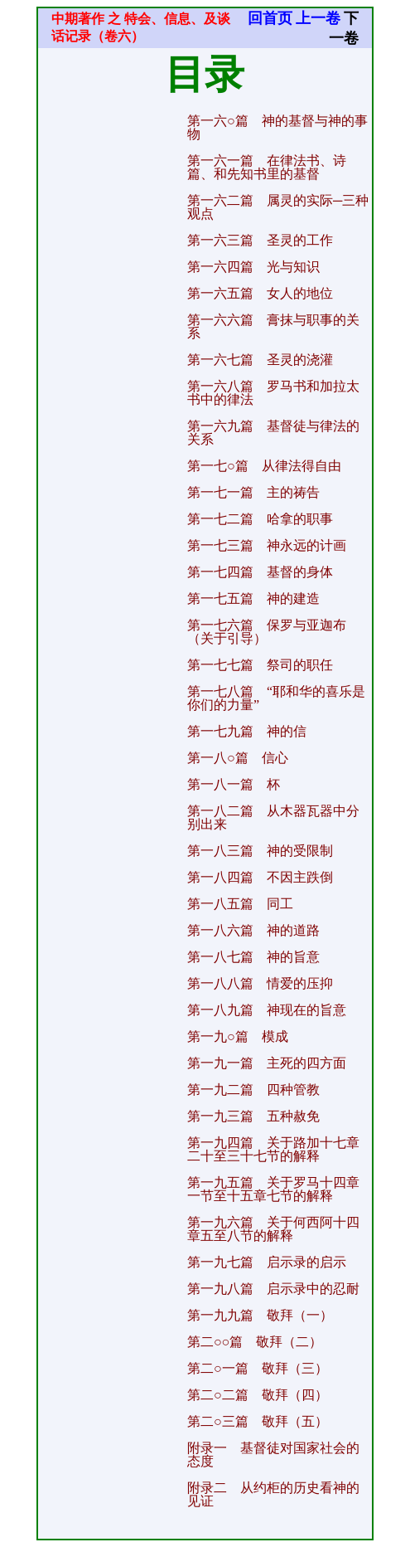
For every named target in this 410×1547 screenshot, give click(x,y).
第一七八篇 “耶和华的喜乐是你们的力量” (276, 698)
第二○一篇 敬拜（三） (257, 1368)
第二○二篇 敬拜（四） (257, 1395)
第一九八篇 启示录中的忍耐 (273, 1289)
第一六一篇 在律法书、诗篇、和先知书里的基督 (266, 167)
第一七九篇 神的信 (246, 731)
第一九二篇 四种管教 (253, 1089)
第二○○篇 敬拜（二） (254, 1342)
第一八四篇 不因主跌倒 (260, 877)
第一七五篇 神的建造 (253, 598)
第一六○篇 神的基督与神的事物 (277, 127)
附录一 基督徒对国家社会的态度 (273, 1454)
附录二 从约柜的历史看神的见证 (273, 1494)
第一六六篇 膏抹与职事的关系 (273, 326)
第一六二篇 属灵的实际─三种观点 (278, 207)
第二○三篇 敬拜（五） (257, 1421)
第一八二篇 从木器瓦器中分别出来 (273, 817)
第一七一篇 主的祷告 (253, 492)
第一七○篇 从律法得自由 (264, 466)
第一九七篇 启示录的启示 (266, 1262)
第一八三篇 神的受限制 (260, 851)
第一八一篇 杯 (233, 784)
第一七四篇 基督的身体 (260, 572)
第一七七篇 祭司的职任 (260, 665)
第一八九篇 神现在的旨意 (266, 1010)
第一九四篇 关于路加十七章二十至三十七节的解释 (273, 1149)
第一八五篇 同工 (240, 904)
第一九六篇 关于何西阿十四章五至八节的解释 (273, 1229)
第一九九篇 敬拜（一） (260, 1315)
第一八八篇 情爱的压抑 (260, 983)
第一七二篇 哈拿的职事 (260, 519)
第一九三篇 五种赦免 (253, 1116)
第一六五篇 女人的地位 (260, 293)
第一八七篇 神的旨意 (253, 957)
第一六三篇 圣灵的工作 (260, 240)
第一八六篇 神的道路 (253, 930)
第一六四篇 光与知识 (253, 267)
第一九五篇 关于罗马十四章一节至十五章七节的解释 (273, 1189)
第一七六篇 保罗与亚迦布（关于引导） (266, 631)
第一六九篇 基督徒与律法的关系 (273, 432)
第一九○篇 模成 (237, 1036)
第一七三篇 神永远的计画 (266, 545)
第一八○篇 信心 (237, 758)
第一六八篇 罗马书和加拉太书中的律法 (273, 392)
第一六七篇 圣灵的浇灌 (260, 360)
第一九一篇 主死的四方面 (266, 1063)
